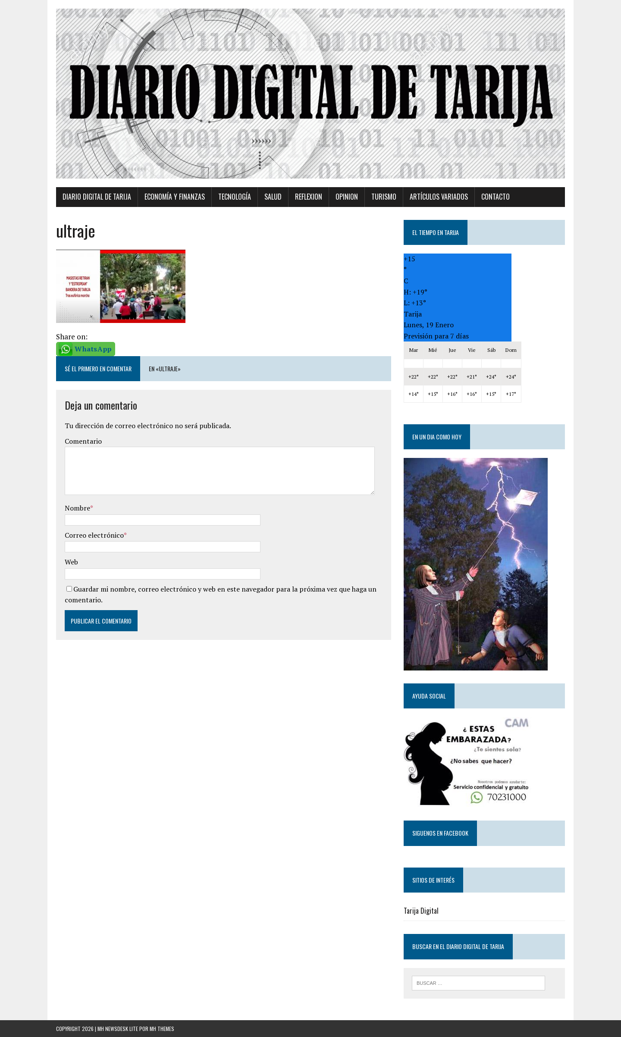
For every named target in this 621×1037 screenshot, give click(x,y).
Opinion (347, 196)
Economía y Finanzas (174, 196)
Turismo (383, 196)
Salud (273, 196)
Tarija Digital (421, 910)
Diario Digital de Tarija (97, 196)
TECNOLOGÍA (234, 196)
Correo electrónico (94, 535)
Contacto (495, 196)
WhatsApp (93, 349)
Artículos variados (439, 196)
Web (71, 562)
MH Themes (162, 1028)
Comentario (83, 441)
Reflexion (308, 196)
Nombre (77, 508)
